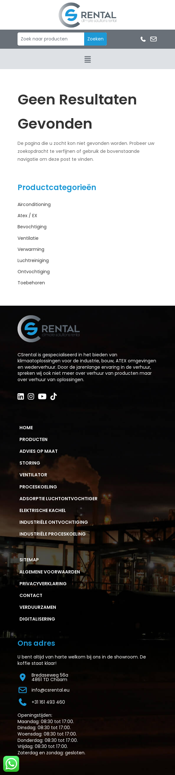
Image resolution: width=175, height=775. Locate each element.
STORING (29, 463)
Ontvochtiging (34, 271)
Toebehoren (31, 283)
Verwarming (31, 249)
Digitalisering (37, 619)
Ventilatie (28, 238)
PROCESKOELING (38, 487)
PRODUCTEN (33, 439)
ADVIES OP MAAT (38, 451)
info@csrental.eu (43, 690)
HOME (26, 427)
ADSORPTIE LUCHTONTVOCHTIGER (58, 498)
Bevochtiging (32, 227)
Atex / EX (27, 215)
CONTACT (30, 595)
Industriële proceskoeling (52, 534)
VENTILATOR (33, 475)
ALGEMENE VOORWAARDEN (49, 572)
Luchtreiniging (33, 260)
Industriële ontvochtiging (53, 522)
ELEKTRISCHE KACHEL (42, 510)
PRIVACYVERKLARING (43, 583)
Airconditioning (34, 204)
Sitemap (29, 560)
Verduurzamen (37, 607)
